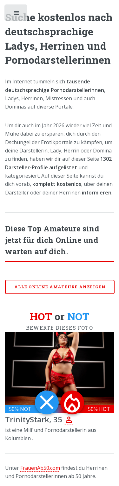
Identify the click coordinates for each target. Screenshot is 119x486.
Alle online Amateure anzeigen (60, 286)
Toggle (16, 14)
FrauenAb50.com (40, 467)
